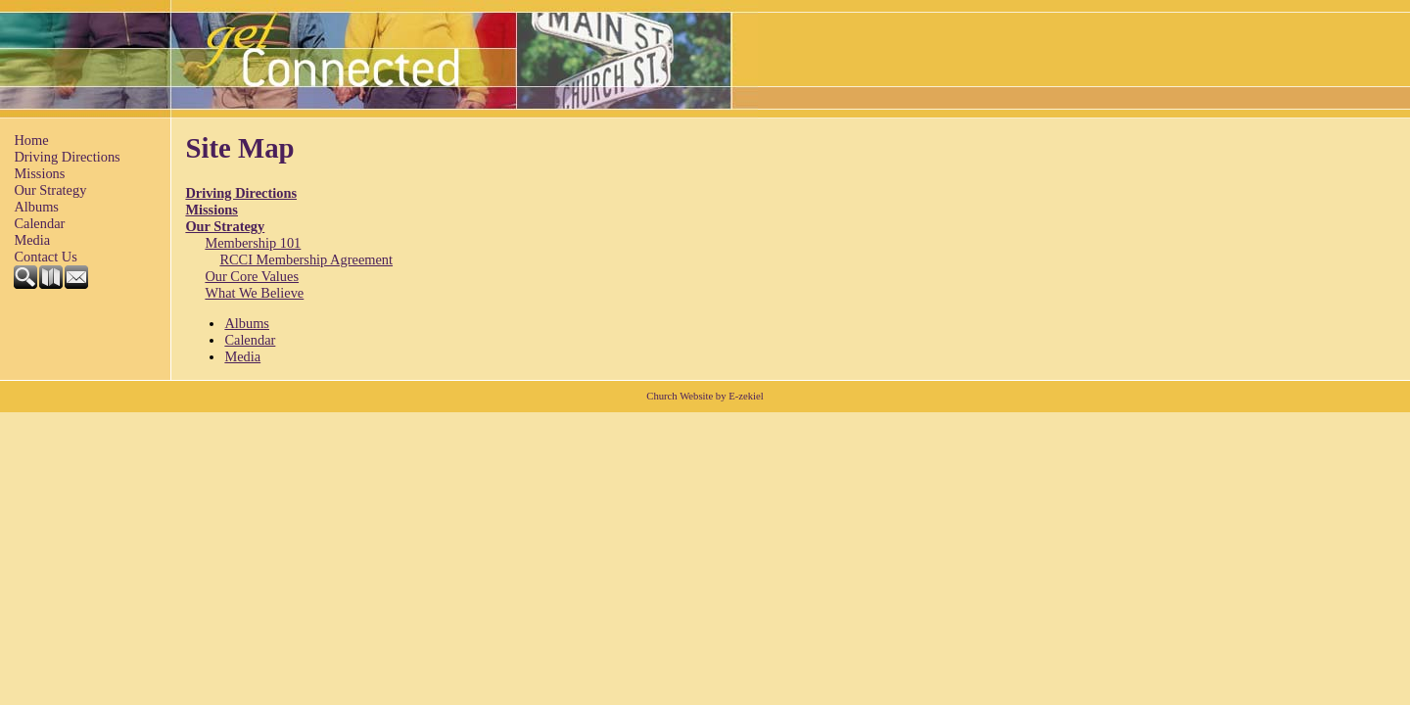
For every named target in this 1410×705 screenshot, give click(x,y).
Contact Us (45, 256)
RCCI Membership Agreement (306, 259)
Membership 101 (253, 243)
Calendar (39, 223)
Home (31, 140)
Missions (39, 173)
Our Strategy (50, 190)
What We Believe (254, 293)
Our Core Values (252, 276)
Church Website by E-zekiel (704, 396)
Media (32, 240)
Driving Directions (66, 156)
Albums (36, 206)
